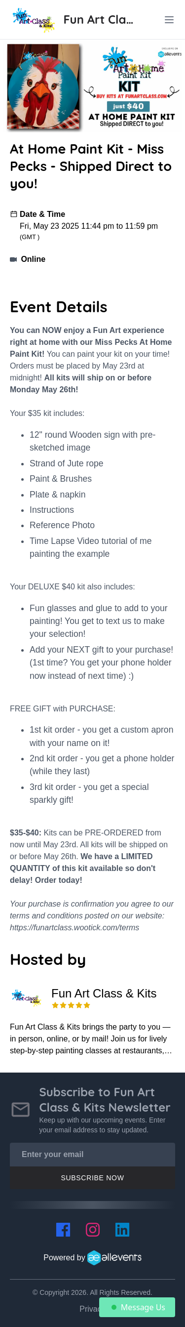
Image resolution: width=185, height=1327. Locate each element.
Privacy (92, 1309)
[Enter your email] (92, 1154)
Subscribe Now (92, 1178)
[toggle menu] (169, 20)
